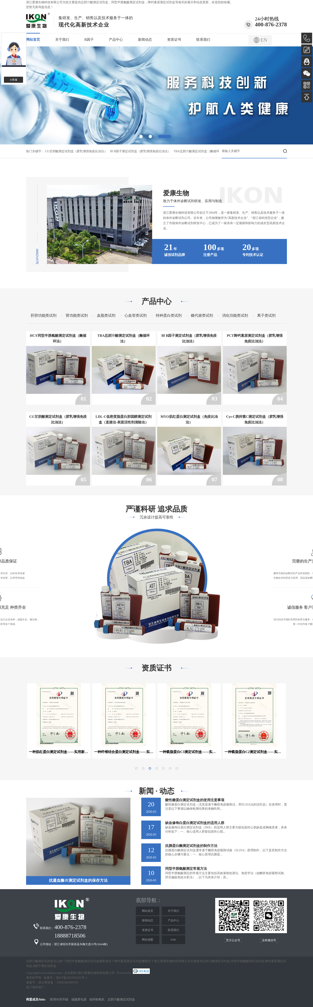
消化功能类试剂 (235, 315)
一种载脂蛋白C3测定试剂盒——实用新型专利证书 (189, 752)
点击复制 (70, 973)
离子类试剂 (266, 315)
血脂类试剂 (106, 315)
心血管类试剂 (136, 315)
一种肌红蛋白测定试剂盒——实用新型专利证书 (59, 752)
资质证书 (174, 39)
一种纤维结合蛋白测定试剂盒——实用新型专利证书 (124, 752)
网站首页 (33, 39)
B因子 (89, 39)
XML (173, 939)
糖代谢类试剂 (202, 315)
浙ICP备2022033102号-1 (71, 977)
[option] (156, 95)
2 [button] (150, 136)
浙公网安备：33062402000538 (58, 982)
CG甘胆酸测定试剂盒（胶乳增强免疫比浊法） (76, 151)
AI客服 (14, 79)
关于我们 (62, 39)
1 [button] (141, 136)
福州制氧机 (97, 999)
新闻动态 (145, 39)
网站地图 (147, 939)
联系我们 (203, 39)
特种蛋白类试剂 (169, 315)
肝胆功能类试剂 (44, 315)
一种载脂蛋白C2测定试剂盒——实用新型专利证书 (255, 752)
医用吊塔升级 (59, 999)
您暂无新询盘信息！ (39, 7)
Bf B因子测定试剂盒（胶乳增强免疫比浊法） (140, 151)
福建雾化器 (79, 999)
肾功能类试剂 (77, 315)
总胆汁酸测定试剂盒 (94, 2)
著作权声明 (33, 977)
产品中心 (116, 39)
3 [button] (164, 136)
